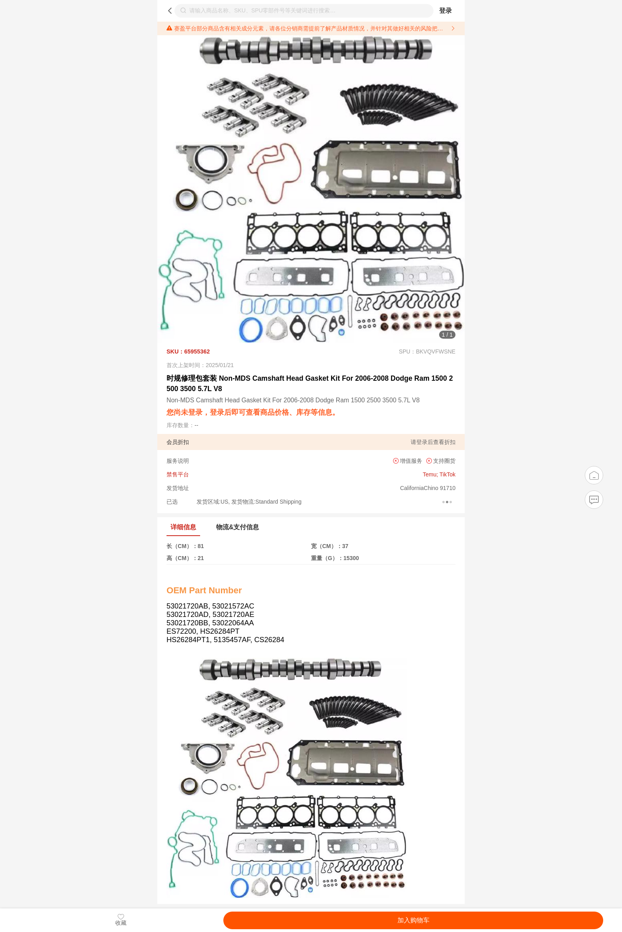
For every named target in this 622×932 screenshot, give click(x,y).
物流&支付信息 (237, 527)
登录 (445, 10)
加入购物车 (413, 920)
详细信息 (183, 527)
